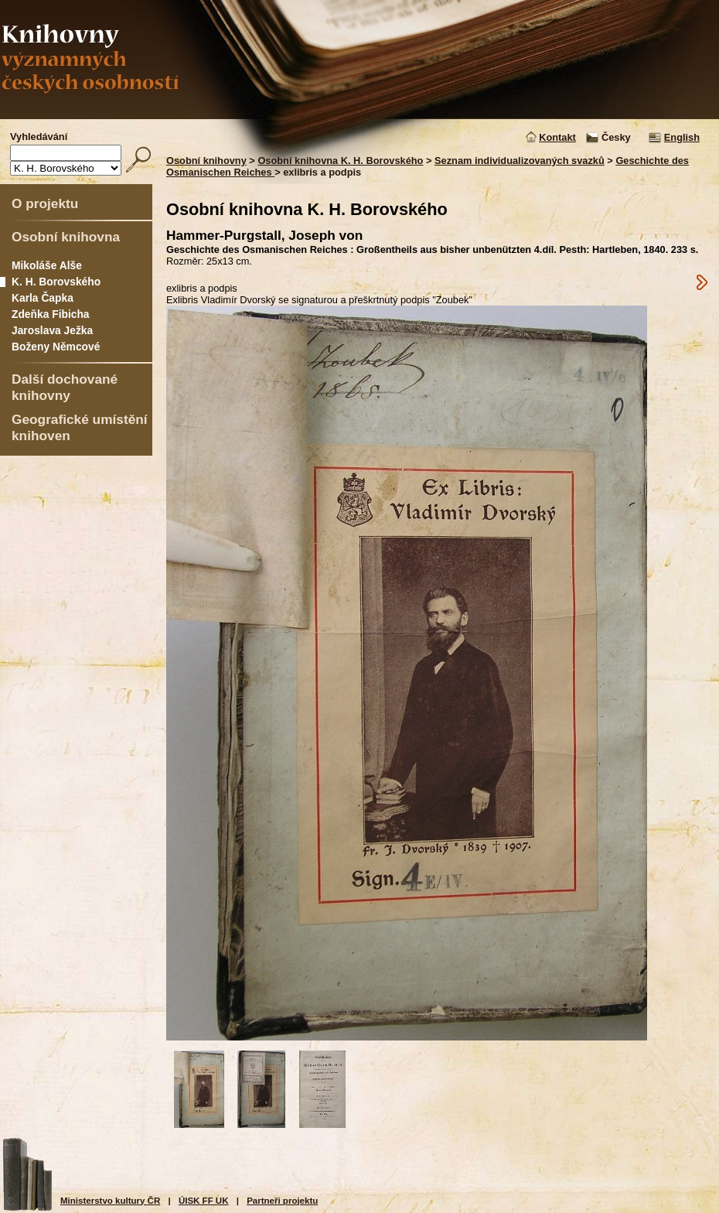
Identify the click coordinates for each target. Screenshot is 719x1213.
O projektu (45, 203)
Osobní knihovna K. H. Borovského (340, 160)
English (682, 137)
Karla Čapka (42, 298)
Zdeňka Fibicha (51, 314)
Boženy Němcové (56, 346)
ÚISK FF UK (204, 1200)
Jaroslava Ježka (52, 330)
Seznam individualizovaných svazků (519, 160)
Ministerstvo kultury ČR (110, 1200)
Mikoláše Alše (47, 265)
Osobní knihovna (66, 236)
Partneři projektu (282, 1200)
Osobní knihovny (206, 160)
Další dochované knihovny (65, 387)
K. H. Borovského (56, 281)
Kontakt (557, 137)
